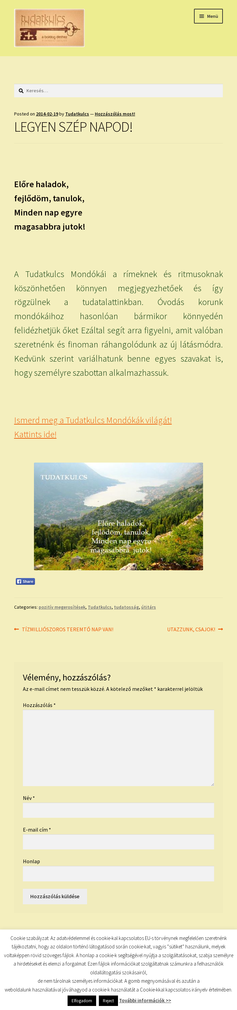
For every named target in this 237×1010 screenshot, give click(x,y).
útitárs (148, 607)
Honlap (31, 861)
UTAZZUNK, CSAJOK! (191, 629)
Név (29, 798)
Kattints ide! (35, 434)
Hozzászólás (39, 705)
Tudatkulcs (77, 114)
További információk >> (145, 1000)
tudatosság (126, 607)
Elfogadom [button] (82, 1001)
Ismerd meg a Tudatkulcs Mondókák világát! (93, 420)
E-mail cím (37, 829)
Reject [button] (108, 1001)
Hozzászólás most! (115, 114)
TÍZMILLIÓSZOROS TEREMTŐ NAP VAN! (67, 629)
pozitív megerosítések (62, 607)
